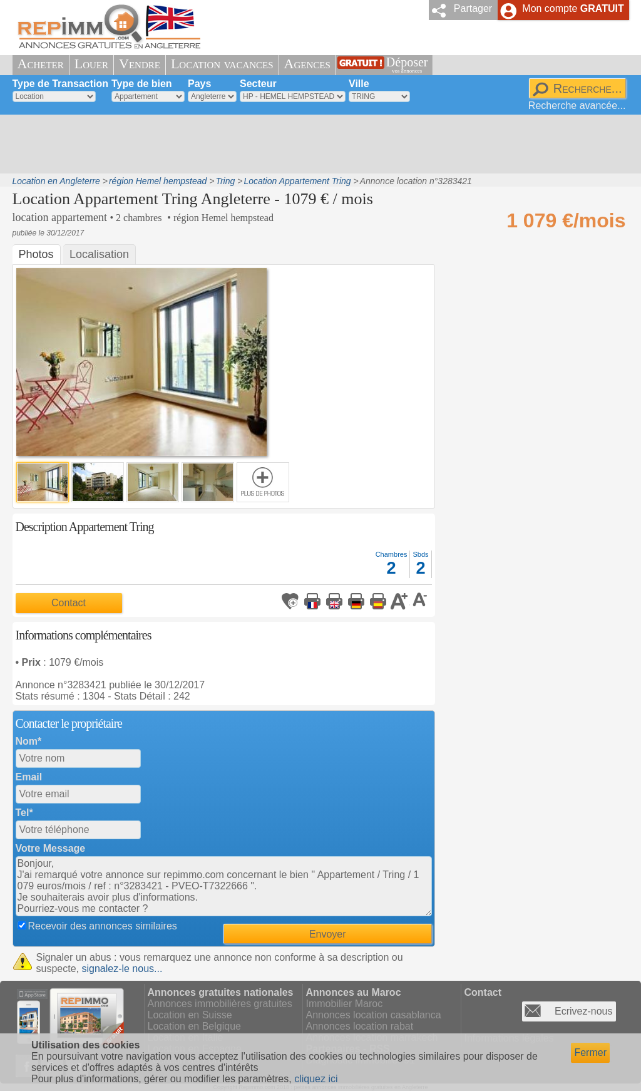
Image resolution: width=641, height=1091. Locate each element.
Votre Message (51, 848)
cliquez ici (315, 1078)
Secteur (258, 83)
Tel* (24, 812)
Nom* (29, 741)
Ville (359, 83)
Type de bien (141, 83)
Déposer (407, 65)
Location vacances (222, 63)
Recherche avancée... (577, 105)
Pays (199, 83)
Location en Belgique (194, 1026)
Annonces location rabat (360, 1026)
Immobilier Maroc (344, 1003)
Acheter (41, 63)
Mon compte (572, 8)
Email (29, 777)
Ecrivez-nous (583, 1011)
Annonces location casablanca (373, 1015)
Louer (91, 63)
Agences (307, 63)
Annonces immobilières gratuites (220, 1003)
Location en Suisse (190, 1015)
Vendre (139, 63)
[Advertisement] (316, 144)
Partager (473, 8)
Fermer (590, 1052)
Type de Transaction (61, 83)
